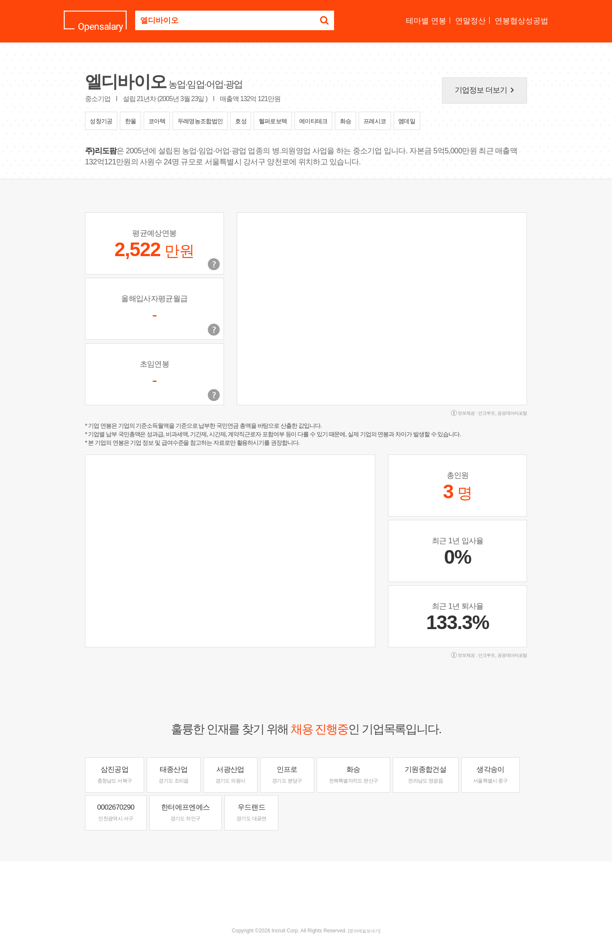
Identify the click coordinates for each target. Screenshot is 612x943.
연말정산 (470, 21)
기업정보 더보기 (486, 90)
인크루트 (486, 413)
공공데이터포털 (512, 413)
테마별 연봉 (426, 21)
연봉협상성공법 (521, 21)
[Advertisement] (306, 889)
